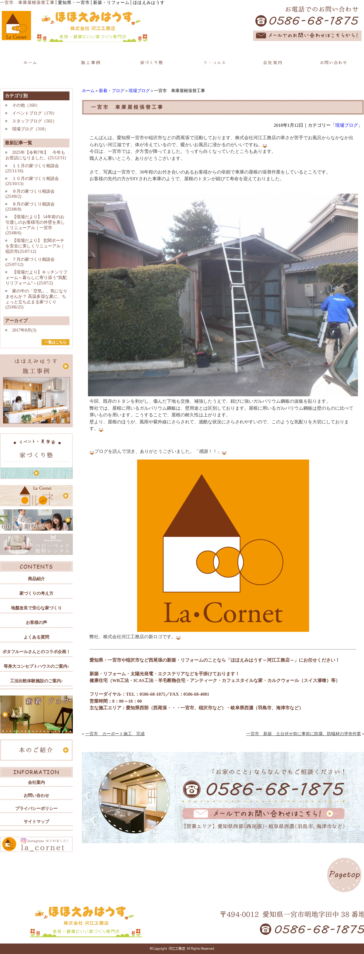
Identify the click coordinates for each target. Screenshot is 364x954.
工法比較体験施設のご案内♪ (36, 681)
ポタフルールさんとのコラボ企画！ (36, 651)
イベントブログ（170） (34, 113)
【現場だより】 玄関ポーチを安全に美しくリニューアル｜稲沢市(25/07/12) (35, 246)
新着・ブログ (111, 90)
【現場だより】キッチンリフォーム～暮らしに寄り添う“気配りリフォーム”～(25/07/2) (36, 277)
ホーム (88, 90)
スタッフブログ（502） (34, 121)
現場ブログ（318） (30, 129)
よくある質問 (36, 637)
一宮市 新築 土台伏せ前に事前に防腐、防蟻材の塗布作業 (303, 734)
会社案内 (36, 782)
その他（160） (26, 105)
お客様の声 (36, 622)
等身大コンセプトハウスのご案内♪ (36, 666)
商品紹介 (36, 579)
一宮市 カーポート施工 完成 (115, 734)
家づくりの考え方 (36, 593)
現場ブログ (139, 90)
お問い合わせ (36, 795)
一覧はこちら (55, 342)
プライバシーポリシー (36, 808)
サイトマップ (36, 821)
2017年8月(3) (24, 330)
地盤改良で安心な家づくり (36, 608)
